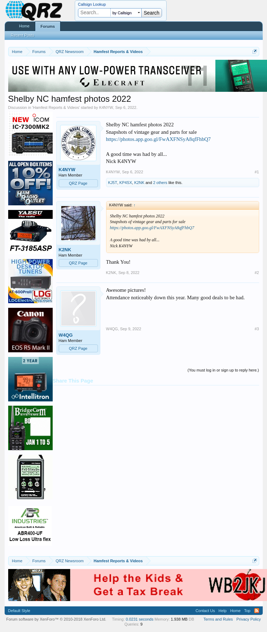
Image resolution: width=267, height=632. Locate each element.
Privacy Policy (248, 619)
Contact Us (205, 611)
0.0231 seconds (139, 619)
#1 (257, 172)
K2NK (139, 182)
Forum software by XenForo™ (56, 619)
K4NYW (106, 107)
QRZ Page (78, 183)
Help (223, 611)
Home (24, 26)
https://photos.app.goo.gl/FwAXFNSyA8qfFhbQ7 (158, 139)
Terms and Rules (218, 619)
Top (247, 611)
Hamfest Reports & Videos (56, 107)
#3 (257, 329)
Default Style (19, 611)
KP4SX (125, 182)
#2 (257, 272)
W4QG (66, 335)
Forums (48, 26)
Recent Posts (22, 35)
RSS (256, 610)
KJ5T (112, 182)
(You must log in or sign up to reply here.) (223, 370)
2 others (160, 182)
